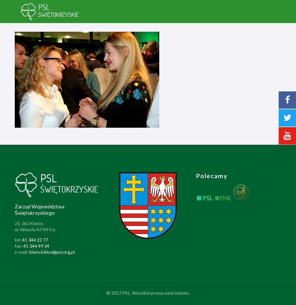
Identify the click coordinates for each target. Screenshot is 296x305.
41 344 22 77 (35, 239)
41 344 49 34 (36, 245)
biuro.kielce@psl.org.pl (52, 252)
